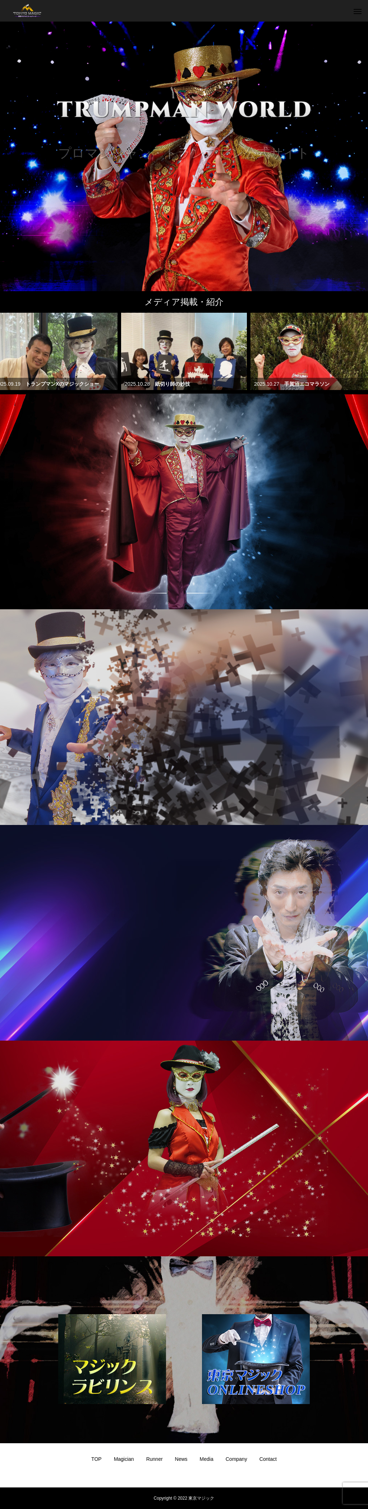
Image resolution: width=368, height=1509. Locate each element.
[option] (184, 156)
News (181, 1459)
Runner (154, 1459)
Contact (268, 1459)
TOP (96, 1459)
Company (236, 1459)
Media (206, 1459)
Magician (124, 1459)
